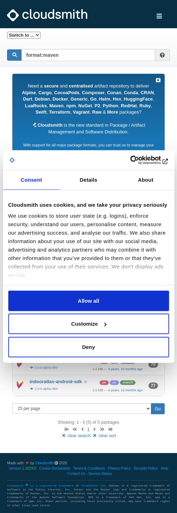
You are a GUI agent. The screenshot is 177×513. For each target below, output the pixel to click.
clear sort (104, 435)
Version (22, 468)
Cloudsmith (44, 463)
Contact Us (76, 474)
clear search (76, 435)
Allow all (88, 300)
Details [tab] (88, 179)
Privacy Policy (119, 468)
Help (164, 468)
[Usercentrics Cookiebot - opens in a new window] (138, 160)
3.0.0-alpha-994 (46, 389)
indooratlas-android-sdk (56, 381)
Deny (88, 347)
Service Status (100, 474)
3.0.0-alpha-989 (46, 367)
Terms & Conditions (89, 468)
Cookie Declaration (54, 468)
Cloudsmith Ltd (93, 486)
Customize (88, 324)
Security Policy (146, 468)
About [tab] (145, 179)
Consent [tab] (31, 179)
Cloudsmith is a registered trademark (41, 486)
